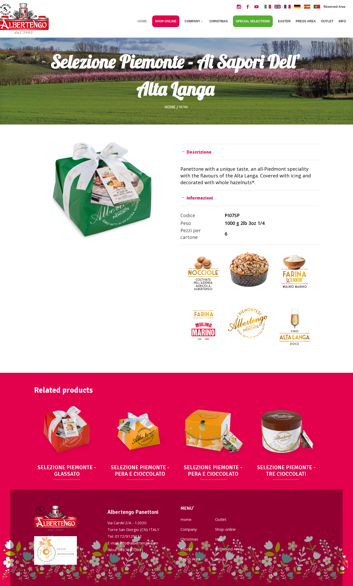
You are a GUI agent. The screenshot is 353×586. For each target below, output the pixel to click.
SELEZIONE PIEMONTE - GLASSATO (67, 470)
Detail (183, 107)
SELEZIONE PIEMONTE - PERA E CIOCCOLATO (140, 470)
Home (170, 107)
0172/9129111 (128, 536)
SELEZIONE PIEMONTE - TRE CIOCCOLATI (286, 470)
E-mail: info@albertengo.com (132, 543)
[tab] (249, 152)
